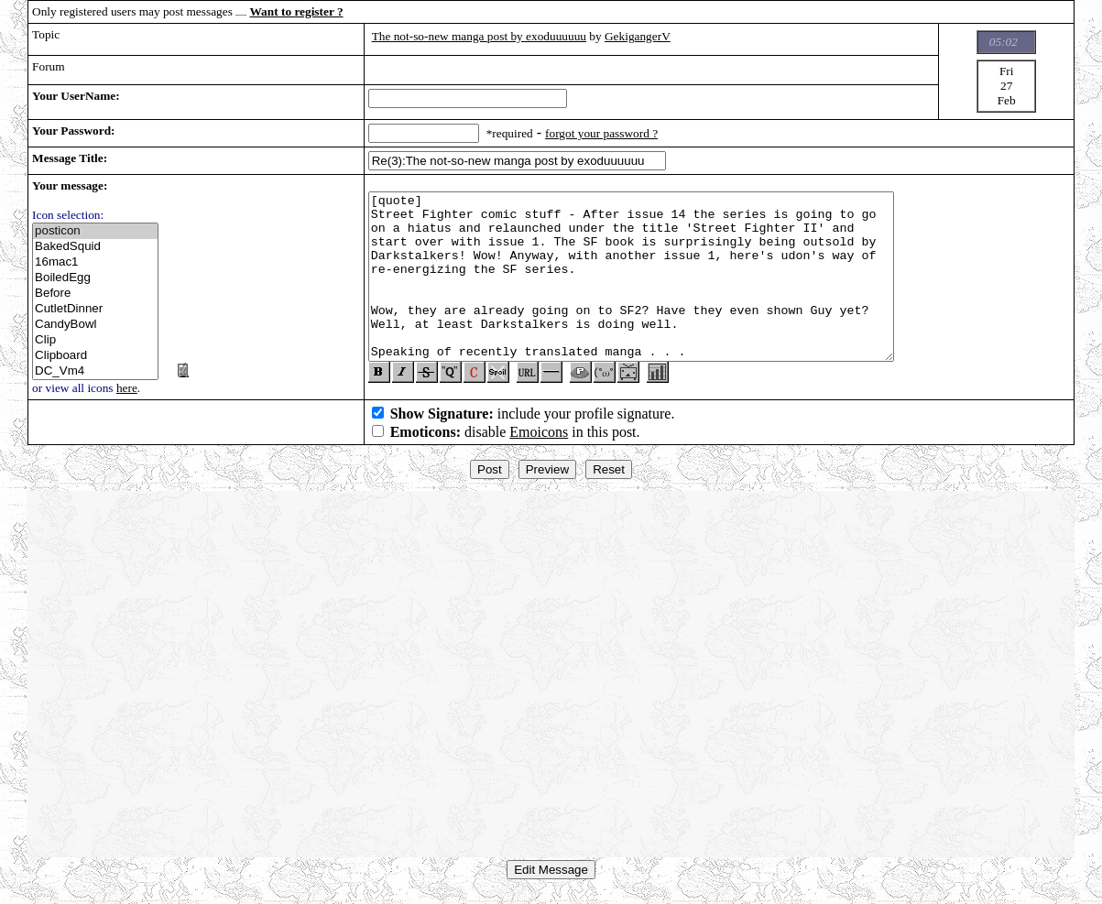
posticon (95, 231)
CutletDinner (95, 309)
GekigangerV (638, 36)
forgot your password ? (601, 133)
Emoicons (538, 439)
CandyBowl (95, 324)
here (126, 388)
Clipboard (95, 356)
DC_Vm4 (95, 371)
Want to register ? (297, 11)
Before (95, 293)
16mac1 (95, 262)
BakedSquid (95, 247)
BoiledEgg (95, 278)
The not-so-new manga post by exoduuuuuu (479, 36)
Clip (95, 340)
